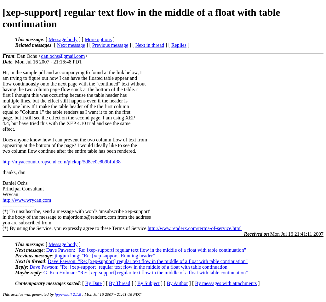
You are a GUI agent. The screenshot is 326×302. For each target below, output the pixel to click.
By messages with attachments (226, 283)
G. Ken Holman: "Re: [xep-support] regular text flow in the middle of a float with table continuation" (145, 272)
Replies (178, 45)
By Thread (119, 283)
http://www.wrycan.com (27, 200)
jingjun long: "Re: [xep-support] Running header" (104, 255)
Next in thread (149, 45)
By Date (93, 283)
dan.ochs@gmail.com (63, 56)
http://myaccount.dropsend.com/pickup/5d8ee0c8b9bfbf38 (62, 161)
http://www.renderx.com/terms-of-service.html (195, 228)
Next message (71, 45)
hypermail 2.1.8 (68, 294)
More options (98, 39)
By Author (177, 283)
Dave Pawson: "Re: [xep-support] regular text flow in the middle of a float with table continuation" (146, 250)
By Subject (148, 283)
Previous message (110, 45)
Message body (63, 39)
